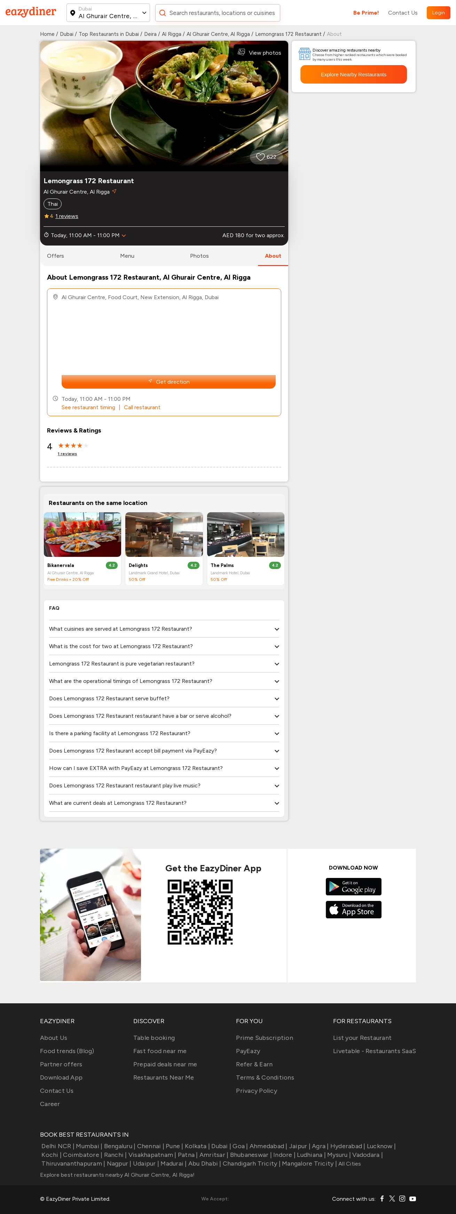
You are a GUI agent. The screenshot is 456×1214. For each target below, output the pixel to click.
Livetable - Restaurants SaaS (374, 1051)
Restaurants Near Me (163, 1077)
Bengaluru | (118, 1146)
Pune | (173, 1146)
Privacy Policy (256, 1091)
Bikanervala (60, 565)
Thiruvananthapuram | (72, 1163)
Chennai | (149, 1146)
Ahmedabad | (268, 1146)
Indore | (284, 1155)
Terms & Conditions (265, 1077)
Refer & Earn (254, 1064)
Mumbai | (88, 1146)
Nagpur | (118, 1163)
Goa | (239, 1146)
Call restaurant (142, 407)
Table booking (154, 1038)
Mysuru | (338, 1155)
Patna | (187, 1155)
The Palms (222, 565)
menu (127, 255)
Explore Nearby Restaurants (353, 74)
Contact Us (403, 12)
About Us (53, 1038)
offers (55, 255)
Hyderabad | (347, 1146)
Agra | (319, 1146)
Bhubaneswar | (250, 1155)
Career (50, 1104)
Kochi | (51, 1155)
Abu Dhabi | (204, 1163)
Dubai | (220, 1146)
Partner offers (61, 1064)
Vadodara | (367, 1155)
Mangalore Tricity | (309, 1163)
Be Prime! (366, 12)
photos (199, 255)
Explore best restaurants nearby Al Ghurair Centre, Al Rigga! (117, 1175)
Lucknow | (380, 1146)
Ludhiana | (311, 1155)
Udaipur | (145, 1163)
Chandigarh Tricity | (251, 1163)
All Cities (349, 1163)
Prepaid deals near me (165, 1064)
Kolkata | (196, 1146)
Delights (138, 565)
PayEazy (248, 1051)
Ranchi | (114, 1155)
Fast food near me (160, 1051)
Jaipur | (299, 1146)
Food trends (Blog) (67, 1051)
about (273, 255)
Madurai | (173, 1163)
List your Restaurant (362, 1038)
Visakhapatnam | (151, 1155)
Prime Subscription (264, 1038)
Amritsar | (213, 1155)
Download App (61, 1077)
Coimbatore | (82, 1155)
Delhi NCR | (57, 1146)
